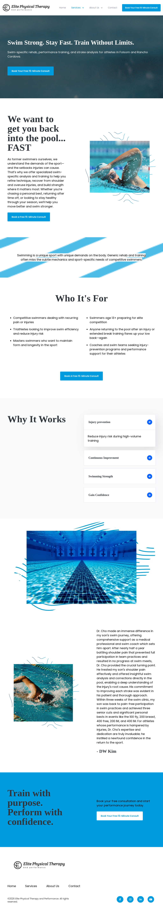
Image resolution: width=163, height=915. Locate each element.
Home (62, 7)
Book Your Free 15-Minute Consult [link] (141, 7)
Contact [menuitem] (74, 886)
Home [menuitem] (11, 886)
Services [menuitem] (31, 886)
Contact (112, 7)
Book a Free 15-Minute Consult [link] (29, 217)
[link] (26, 8)
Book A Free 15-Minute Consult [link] (81, 376)
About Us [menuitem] (52, 886)
